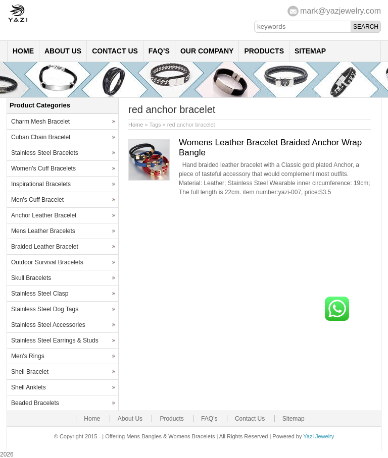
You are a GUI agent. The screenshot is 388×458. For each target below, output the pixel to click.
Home (23, 51)
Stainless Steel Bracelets (44, 152)
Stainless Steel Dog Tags (44, 309)
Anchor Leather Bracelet (43, 215)
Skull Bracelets (31, 277)
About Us (62, 51)
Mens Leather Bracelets (43, 231)
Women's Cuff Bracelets (43, 168)
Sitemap (310, 51)
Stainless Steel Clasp (39, 293)
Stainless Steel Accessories (48, 324)
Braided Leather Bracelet (44, 246)
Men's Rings (27, 356)
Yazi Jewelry (318, 436)
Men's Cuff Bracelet (37, 199)
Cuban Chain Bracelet (40, 137)
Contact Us (115, 51)
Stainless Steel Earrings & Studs (55, 340)
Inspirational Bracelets (41, 184)
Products (264, 51)
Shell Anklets (28, 387)
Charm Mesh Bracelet (40, 121)
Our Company (207, 51)
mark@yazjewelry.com (340, 11)
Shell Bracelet (29, 371)
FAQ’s (159, 51)
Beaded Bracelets (35, 403)
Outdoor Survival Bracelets (47, 262)
